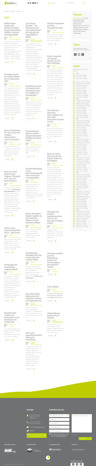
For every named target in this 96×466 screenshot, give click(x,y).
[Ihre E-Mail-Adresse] (59, 427)
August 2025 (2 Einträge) (82, 85)
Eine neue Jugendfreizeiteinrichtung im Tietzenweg (34, 336)
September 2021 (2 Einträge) (83, 162)
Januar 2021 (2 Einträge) (81, 171)
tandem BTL (6, 11)
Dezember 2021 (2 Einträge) (82, 157)
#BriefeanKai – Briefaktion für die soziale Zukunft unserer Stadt (34, 256)
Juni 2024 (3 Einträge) (81, 109)
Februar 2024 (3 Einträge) (82, 115)
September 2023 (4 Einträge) (83, 125)
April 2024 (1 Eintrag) (81, 112)
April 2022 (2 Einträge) (81, 149)
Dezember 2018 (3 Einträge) (82, 211)
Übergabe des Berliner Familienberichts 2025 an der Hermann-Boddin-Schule (55, 217)
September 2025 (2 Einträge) (83, 83)
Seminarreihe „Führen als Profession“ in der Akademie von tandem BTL (11, 317)
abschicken (83, 438)
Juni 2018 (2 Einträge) (81, 221)
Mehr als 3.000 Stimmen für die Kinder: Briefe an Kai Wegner (54, 157)
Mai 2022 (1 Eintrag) (81, 147)
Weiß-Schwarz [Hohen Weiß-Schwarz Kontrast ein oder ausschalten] (30, 3)
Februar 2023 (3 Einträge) (82, 135)
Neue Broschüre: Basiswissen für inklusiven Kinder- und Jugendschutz (34, 297)
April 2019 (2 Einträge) (81, 205)
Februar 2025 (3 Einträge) (82, 95)
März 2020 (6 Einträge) (81, 184)
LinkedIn (81, 464)
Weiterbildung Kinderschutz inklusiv (53, 315)
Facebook (75, 54)
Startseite (11, 3)
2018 (77, 210)
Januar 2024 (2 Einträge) (81, 117)
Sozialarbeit (77, 33)
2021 (77, 156)
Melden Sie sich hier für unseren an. (36, 435)
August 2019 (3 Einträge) (82, 198)
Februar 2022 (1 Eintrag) (82, 152)
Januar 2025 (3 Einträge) (81, 97)
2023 (77, 119)
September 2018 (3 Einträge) (83, 216)
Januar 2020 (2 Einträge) (81, 188)
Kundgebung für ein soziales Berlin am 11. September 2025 (12, 77)
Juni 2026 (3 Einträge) (81, 75)
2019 (77, 189)
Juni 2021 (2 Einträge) (81, 164)
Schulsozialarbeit (78, 22)
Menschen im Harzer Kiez (81, 26)
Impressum (11, 464)
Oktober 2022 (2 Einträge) (82, 140)
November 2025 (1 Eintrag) (82, 82)
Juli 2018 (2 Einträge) (81, 220)
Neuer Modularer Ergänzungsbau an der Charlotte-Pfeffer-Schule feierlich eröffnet (34, 218)
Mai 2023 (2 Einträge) (81, 130)
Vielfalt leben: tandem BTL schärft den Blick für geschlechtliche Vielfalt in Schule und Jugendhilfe (12, 29)
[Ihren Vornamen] (59, 423)
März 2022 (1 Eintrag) (81, 151)
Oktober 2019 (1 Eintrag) (82, 194)
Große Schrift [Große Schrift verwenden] (35, 3)
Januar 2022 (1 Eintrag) (81, 154)
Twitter (79, 54)
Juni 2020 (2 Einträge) (81, 179)
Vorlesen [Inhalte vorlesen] (37, 3)
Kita (74, 31)
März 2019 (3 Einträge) (81, 206)
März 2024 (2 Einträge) (81, 114)
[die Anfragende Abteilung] (59, 415)
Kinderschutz (77, 24)
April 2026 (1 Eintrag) (81, 77)
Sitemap (22, 464)
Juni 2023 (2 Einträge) (81, 129)
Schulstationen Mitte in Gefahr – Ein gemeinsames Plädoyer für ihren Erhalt (33, 135)
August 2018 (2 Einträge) (82, 218)
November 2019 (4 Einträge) (82, 193)
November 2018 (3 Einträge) (82, 213)
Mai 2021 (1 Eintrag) (81, 166)
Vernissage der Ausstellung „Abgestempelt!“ (11, 267)
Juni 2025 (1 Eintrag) (81, 88)
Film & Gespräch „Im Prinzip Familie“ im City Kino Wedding (54, 59)
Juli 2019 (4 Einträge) (81, 199)
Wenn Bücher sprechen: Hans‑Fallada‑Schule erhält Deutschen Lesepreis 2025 (55, 116)
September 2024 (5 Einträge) (83, 105)
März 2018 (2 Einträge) (81, 225)
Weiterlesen (9, 62)
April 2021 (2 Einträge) (81, 167)
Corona (85, 18)
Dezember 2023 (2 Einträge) (82, 120)
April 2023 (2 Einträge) (81, 132)
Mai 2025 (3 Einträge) (81, 90)
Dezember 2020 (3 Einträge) (82, 174)
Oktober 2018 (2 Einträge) (82, 215)
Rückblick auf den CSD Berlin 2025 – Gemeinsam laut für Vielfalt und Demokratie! (33, 90)
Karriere (32, 430)
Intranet (5, 464)
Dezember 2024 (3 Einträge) (82, 100)
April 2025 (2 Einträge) (81, 92)
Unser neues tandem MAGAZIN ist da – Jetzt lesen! (12, 230)
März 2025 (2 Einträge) (81, 93)
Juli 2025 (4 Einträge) (81, 87)
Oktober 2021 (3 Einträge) (82, 161)
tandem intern (83, 27)
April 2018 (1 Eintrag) (81, 223)
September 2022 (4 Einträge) (83, 142)
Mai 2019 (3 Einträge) (81, 203)
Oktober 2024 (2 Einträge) (82, 103)
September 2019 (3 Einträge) (83, 196)
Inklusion (85, 29)
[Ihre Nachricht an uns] (82, 423)
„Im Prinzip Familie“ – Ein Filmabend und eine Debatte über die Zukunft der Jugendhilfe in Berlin (33, 30)
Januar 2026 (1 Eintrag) (81, 78)
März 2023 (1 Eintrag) (81, 134)
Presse (83, 31)
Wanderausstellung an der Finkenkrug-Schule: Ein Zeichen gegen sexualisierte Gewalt (55, 260)
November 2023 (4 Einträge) (82, 122)
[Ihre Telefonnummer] (59, 431)
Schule (78, 31)
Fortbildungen (77, 29)
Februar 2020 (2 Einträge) (82, 186)
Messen (75, 27)
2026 (77, 73)
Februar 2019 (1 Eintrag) (82, 208)
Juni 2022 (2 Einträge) (81, 146)
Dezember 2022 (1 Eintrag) (82, 139)
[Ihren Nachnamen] (59, 419)
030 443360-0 (70, 3)
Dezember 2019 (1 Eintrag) (82, 191)
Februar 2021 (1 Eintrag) (82, 169)
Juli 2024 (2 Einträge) (81, 107)
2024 (77, 98)
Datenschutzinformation (61, 436)
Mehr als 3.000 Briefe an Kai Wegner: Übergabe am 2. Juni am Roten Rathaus (12, 176)
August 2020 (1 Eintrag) (81, 178)
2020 (77, 172)
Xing (83, 54)
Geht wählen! (53, 287)
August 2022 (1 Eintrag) (81, 144)
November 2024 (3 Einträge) (82, 102)
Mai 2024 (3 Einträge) (81, 110)
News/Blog (12, 11)
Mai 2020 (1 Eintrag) (81, 181)
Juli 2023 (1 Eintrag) (80, 127)
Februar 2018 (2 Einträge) (82, 226)
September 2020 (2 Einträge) (83, 176)
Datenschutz (17, 464)
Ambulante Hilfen (78, 20)
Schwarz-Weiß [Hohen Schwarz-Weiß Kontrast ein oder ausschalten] (28, 3)
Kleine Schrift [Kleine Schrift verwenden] (33, 3)
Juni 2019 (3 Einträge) (81, 201)
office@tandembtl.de (39, 427)
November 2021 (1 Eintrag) (82, 159)
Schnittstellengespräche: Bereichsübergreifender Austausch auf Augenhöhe (34, 173)
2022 (77, 137)
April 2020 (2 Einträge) (81, 183)
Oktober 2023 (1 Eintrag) (82, 124)
